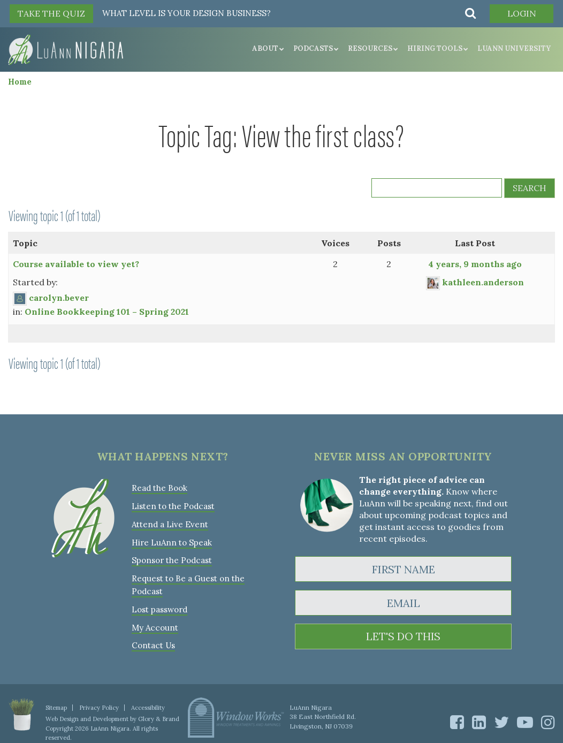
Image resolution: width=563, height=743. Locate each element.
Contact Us (153, 641)
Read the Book (159, 488)
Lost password (159, 606)
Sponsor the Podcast (171, 559)
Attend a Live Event (170, 523)
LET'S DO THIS (403, 636)
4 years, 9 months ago (475, 264)
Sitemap (56, 703)
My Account (154, 624)
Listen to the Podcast (173, 506)
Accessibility (147, 703)
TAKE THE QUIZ (51, 13)
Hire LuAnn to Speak (171, 541)
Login (521, 13)
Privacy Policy (98, 703)
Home (20, 82)
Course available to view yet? (76, 264)
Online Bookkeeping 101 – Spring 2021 (107, 311)
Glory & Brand (158, 714)
